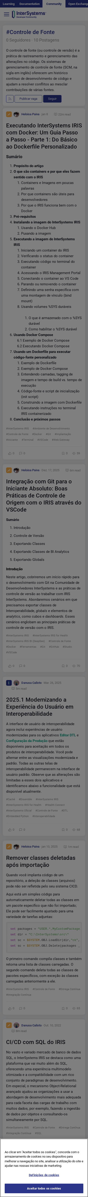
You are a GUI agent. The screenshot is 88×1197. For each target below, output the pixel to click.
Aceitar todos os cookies (44, 1192)
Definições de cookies (44, 1178)
